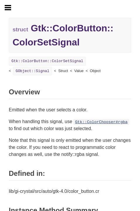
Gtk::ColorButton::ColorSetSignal (47, 61)
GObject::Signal (32, 71)
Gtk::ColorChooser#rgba (101, 122)
